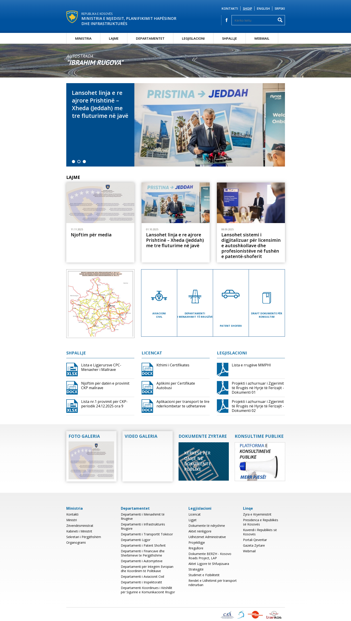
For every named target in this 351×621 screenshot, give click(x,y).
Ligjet (192, 520)
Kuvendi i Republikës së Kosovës (260, 532)
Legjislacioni (193, 38)
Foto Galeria (84, 436)
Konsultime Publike (259, 436)
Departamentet (150, 38)
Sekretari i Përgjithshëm (83, 537)
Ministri (71, 520)
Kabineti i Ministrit (79, 531)
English (263, 8)
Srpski (280, 8)
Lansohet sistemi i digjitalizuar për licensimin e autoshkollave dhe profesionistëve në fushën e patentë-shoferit (251, 245)
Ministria (83, 38)
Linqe (248, 508)
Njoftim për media (91, 234)
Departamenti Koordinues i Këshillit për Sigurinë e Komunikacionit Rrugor (148, 590)
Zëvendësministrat (79, 525)
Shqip (247, 8)
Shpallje (229, 38)
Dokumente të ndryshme (206, 525)
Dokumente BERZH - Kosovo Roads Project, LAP (209, 556)
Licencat (152, 353)
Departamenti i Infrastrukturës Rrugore (143, 526)
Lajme (114, 38)
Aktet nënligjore (199, 531)
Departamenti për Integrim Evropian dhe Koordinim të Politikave (147, 568)
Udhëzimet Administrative (207, 537)
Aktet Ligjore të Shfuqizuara (208, 564)
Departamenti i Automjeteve (142, 561)
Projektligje (196, 542)
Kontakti (230, 8)
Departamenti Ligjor (135, 540)
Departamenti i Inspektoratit (141, 582)
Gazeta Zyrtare (254, 545)
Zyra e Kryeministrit (257, 514)
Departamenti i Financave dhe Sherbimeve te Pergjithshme (143, 553)
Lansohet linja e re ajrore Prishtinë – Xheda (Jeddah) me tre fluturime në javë (100, 104)
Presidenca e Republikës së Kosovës (260, 522)
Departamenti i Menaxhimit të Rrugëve (143, 516)
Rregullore (195, 548)
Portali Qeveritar (255, 540)
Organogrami (76, 542)
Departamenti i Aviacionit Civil (142, 576)
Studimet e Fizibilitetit (204, 575)
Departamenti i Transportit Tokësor (147, 534)
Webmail (261, 38)
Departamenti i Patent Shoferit (143, 545)
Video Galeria (141, 436)
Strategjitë (196, 569)
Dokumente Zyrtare (203, 436)
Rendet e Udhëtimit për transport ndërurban (212, 582)
